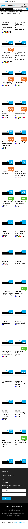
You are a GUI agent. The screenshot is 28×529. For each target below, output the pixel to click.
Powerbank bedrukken (18, 513)
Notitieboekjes (6, 509)
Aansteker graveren (7, 513)
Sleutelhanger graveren (7, 512)
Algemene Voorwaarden (20, 522)
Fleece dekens (16, 515)
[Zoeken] (27, 9)
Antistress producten (8, 510)
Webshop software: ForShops (14, 527)
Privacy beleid (7, 524)
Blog (24, 524)
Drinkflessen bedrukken (20, 512)
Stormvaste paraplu (19, 510)
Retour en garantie (17, 524)
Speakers (9, 515)
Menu (3, 9)
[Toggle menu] (1, 9)
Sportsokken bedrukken (18, 509)
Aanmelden (6, 498)
